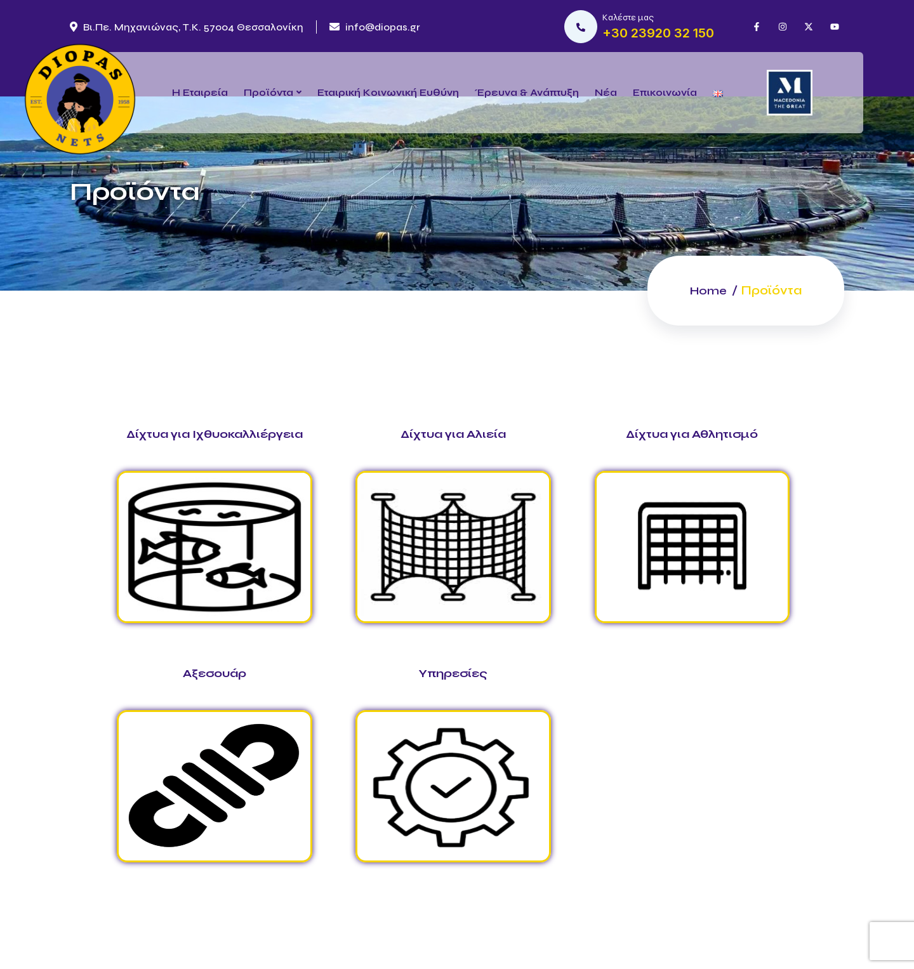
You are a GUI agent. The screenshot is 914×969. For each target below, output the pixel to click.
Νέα (606, 92)
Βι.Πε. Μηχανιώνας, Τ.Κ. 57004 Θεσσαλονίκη (186, 27)
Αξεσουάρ (214, 673)
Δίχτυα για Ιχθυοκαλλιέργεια (214, 434)
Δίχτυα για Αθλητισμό (692, 434)
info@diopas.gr (374, 27)
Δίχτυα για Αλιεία (453, 434)
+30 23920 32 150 (658, 33)
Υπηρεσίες (453, 673)
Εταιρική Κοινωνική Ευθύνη (388, 92)
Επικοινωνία (665, 92)
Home (707, 290)
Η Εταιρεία (200, 92)
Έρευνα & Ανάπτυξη (527, 92)
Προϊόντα (268, 92)
